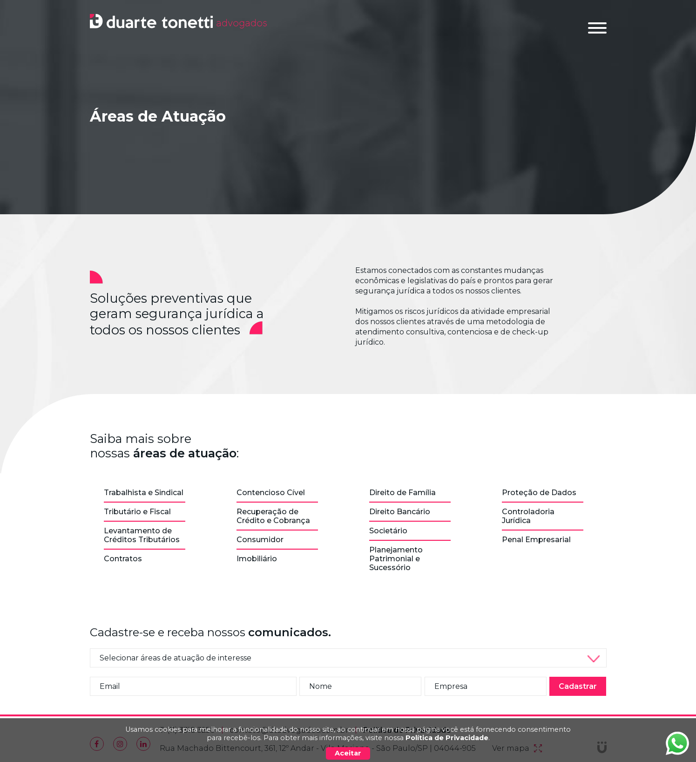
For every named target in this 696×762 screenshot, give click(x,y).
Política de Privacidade (446, 738)
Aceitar (348, 753)
